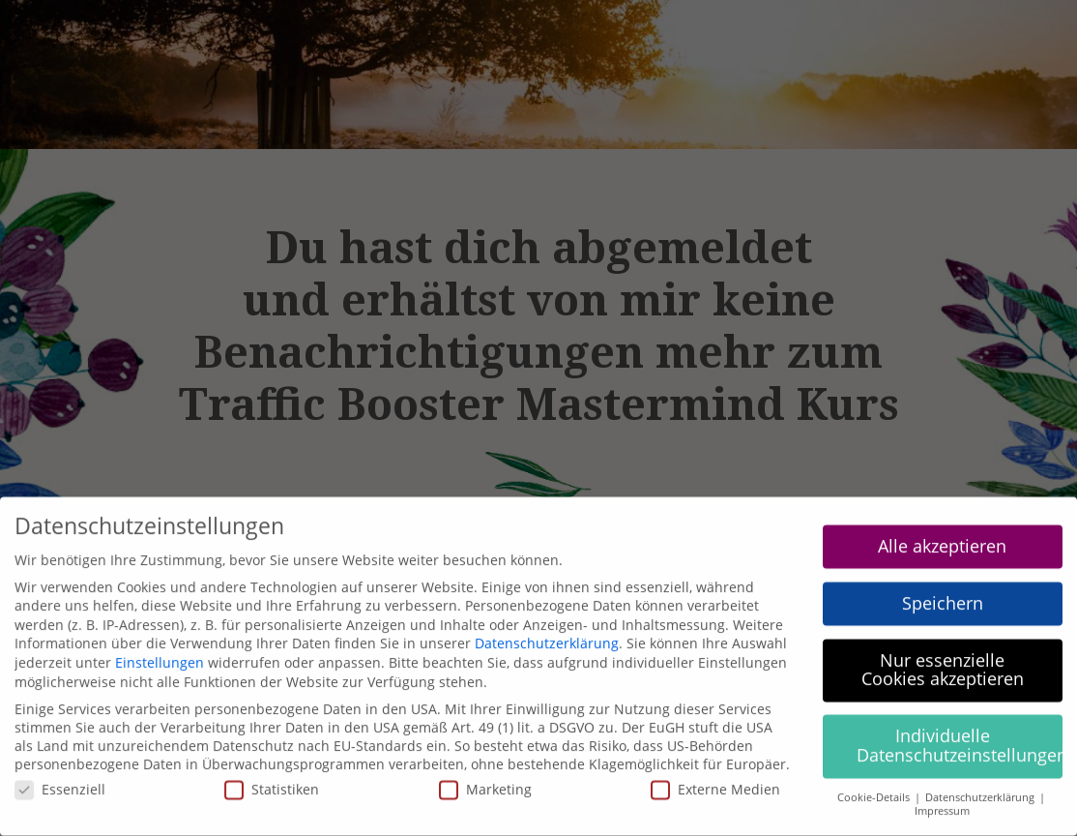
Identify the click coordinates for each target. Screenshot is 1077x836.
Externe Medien (715, 778)
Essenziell (60, 778)
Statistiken (271, 778)
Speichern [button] (942, 592)
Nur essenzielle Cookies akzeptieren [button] (942, 659)
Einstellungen (159, 651)
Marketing (485, 778)
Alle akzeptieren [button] (942, 535)
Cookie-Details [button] (875, 786)
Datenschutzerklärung (547, 633)
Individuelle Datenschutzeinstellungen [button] (960, 734)
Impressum (942, 800)
